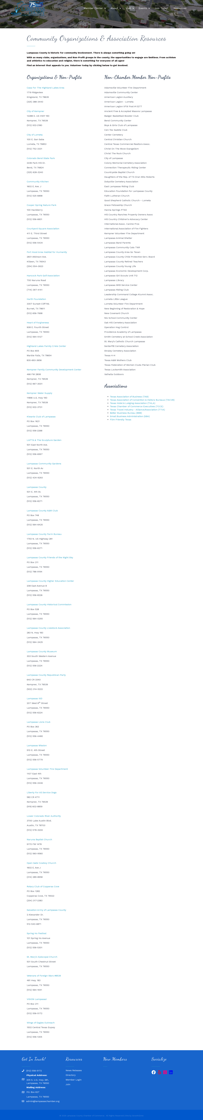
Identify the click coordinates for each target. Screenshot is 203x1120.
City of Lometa (35, 134)
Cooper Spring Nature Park (41, 205)
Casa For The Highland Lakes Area (45, 87)
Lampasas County (36, 487)
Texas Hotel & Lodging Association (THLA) (132, 403)
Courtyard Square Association (43, 228)
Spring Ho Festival (36, 933)
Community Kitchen (38, 181)
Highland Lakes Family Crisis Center (46, 346)
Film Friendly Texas (120, 419)
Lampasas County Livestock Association (48, 628)
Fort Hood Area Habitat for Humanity (47, 252)
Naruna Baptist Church (39, 839)
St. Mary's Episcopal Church (42, 956)
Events (143, 8)
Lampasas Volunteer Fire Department (47, 769)
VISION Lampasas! (37, 999)
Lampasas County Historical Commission (49, 604)
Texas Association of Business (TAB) (129, 396)
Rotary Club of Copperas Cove (43, 886)
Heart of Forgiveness (38, 322)
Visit (128, 8)
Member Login (73, 1079)
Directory (71, 1075)
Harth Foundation (36, 299)
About (114, 8)
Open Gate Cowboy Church (41, 863)
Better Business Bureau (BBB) (126, 413)
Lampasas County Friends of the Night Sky (50, 557)
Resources (180, 8)
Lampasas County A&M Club (42, 510)
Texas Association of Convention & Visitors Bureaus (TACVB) (142, 400)
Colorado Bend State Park (41, 158)
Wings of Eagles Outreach (41, 1022)
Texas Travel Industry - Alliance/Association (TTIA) (137, 409)
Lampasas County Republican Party (46, 675)
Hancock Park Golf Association (43, 275)
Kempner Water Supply (39, 393)
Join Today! (161, 8)
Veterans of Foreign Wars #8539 (44, 975)
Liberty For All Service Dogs (42, 792)
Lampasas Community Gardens (44, 463)
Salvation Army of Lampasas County (46, 910)
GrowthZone (138, 1116)
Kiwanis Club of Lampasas (41, 416)
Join (68, 1084)
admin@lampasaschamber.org (42, 1101)
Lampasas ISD (34, 698)
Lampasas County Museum (42, 651)
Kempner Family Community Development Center (54, 369)
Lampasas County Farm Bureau (44, 534)
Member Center (93, 8)
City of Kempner (35, 111)
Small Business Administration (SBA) (130, 416)
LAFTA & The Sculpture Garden (44, 440)
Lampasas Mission (37, 745)
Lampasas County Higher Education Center (50, 581)
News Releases (74, 1070)
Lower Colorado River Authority (44, 816)
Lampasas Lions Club (38, 722)
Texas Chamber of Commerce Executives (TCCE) (136, 406)
